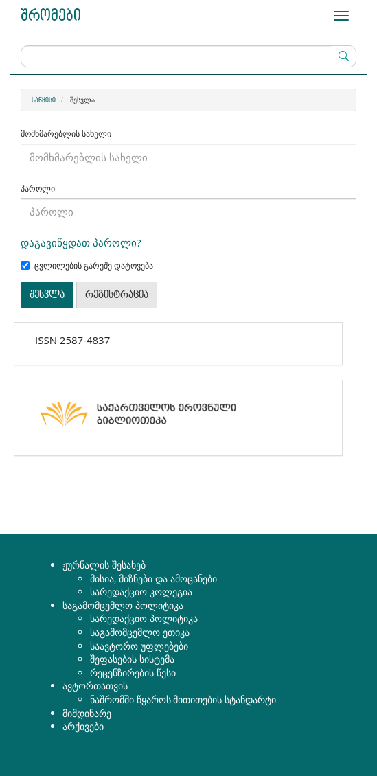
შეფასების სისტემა (132, 658)
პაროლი (38, 188)
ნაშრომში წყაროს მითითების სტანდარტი (183, 699)
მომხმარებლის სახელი (66, 133)
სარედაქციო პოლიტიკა (144, 618)
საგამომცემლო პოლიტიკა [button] (122, 605)
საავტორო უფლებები (139, 645)
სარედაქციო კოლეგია (141, 591)
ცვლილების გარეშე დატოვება (87, 265)
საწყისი (44, 100)
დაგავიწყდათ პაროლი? (81, 242)
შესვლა (47, 295)
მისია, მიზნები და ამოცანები (153, 578)
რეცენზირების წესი (133, 672)
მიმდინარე (86, 713)
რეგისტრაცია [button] (116, 295)
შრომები (51, 16)
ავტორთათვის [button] (95, 685)
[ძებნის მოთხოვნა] (188, 56)
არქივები (83, 726)
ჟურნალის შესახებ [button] (104, 564)
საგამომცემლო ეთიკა (140, 632)
